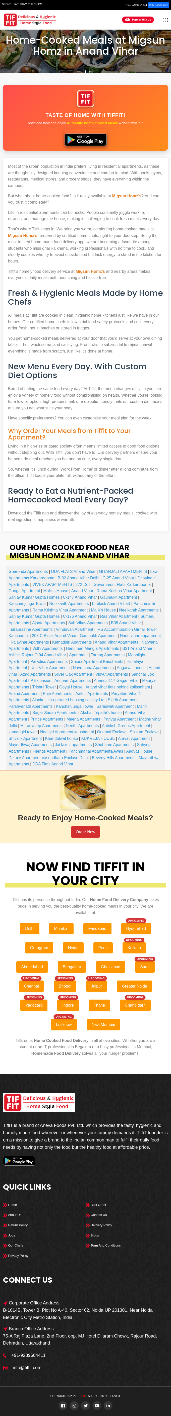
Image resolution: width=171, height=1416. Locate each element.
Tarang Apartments (108, 655)
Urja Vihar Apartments (50, 668)
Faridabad (97, 928)
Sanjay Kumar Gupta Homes (34, 597)
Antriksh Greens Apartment (126, 726)
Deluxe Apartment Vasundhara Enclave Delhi (49, 758)
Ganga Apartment (24, 591)
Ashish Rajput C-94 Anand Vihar (37, 655)
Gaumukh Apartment (118, 597)
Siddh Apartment (122, 700)
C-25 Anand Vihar (118, 578)
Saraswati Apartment (115, 706)
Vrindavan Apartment (74, 629)
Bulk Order (96, 1205)
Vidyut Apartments (111, 674)
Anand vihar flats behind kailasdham (118, 687)
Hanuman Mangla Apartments (92, 648)
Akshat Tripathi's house (101, 713)
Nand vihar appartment (140, 636)
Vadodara (33, 1005)
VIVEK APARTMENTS (52, 584)
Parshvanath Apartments (30, 706)
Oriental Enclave (112, 732)
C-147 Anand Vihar (80, 597)
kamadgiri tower (23, 732)
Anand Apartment (24, 693)
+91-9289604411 (136, 4)
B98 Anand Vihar (126, 623)
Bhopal (65, 986)
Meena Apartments (83, 719)
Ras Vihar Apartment (118, 616)
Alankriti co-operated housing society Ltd (68, 700)
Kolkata (134, 948)
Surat (145, 967)
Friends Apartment (48, 751)
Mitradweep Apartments (41, 726)
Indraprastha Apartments (30, 629)
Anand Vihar (82, 591)
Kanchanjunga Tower (27, 603)
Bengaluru (72, 967)
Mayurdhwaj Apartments (30, 745)
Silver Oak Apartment (73, 674)
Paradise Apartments (49, 661)
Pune (103, 948)
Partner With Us (138, 20)
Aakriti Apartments (91, 693)
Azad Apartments (35, 674)
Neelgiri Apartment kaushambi (67, 732)
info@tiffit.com (27, 1367)
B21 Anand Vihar (137, 648)
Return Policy (15, 1225)
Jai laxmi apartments (73, 745)
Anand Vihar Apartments (116, 642)
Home (79, 72)
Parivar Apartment (119, 719)
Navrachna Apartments (93, 668)
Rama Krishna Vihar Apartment (124, 591)
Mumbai (61, 928)
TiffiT (81, 1395)
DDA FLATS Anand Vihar (73, 571)
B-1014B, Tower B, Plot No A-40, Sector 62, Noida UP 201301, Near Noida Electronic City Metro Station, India (78, 1314)
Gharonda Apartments (28, 571)
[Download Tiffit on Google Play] (85, 138)
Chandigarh (135, 1005)
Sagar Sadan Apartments (54, 713)
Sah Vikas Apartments (88, 623)
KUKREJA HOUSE (98, 738)
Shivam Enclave (144, 732)
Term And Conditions (103, 1245)
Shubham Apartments (114, 745)
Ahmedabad (32, 967)
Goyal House (71, 687)
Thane (99, 1005)
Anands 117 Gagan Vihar (116, 680)
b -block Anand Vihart (111, 603)
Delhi (92, 72)
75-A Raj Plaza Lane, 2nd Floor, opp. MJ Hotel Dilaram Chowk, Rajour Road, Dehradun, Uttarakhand (80, 1340)
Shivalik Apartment (25, 738)
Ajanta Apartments (48, 623)
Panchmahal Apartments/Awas (96, 751)
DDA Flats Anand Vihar (52, 764)
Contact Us (96, 1215)
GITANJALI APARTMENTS (123, 571)
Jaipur (96, 986)
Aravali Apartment (134, 738)
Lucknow (64, 1024)
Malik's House (55, 591)
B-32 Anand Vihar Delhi (78, 578)
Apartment (78, 655)
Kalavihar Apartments (30, 642)
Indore (68, 1005)
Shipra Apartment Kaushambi (97, 661)
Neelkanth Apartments (69, 603)
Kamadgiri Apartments (72, 642)
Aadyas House (139, 751)
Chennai (31, 986)
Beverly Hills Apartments (113, 758)
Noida (73, 948)
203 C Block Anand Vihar (54, 636)
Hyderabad (136, 928)
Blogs (92, 1235)
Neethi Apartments (82, 726)
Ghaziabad (110, 967)
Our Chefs (13, 1245)
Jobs (9, 1235)
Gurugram (39, 948)
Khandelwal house (61, 738)
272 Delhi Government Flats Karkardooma (113, 584)
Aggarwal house (131, 668)
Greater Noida (134, 986)
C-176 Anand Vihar (80, 616)
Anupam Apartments (72, 680)
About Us (12, 1215)
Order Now (85, 832)
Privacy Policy (16, 1256)
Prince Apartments (46, 719)
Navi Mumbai (103, 1024)
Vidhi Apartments (47, 648)
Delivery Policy (99, 1225)
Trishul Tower (44, 687)
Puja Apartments (57, 693)
